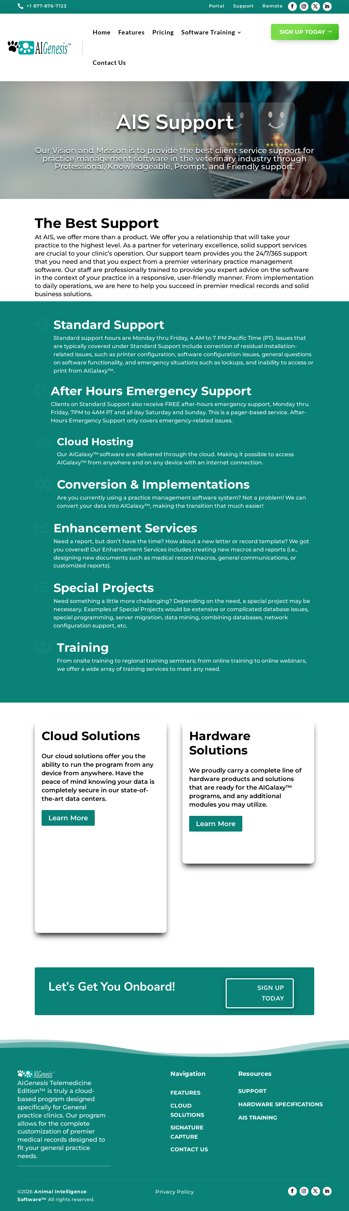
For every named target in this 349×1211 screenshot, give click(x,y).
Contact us (189, 1149)
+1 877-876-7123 (47, 6)
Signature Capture (186, 1132)
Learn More (68, 818)
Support (243, 6)
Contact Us (109, 62)
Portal (217, 6)
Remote (272, 6)
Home (102, 32)
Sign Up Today (302, 32)
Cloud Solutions (187, 1110)
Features (131, 32)
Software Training (208, 32)
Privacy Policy (174, 1191)
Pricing (163, 32)
